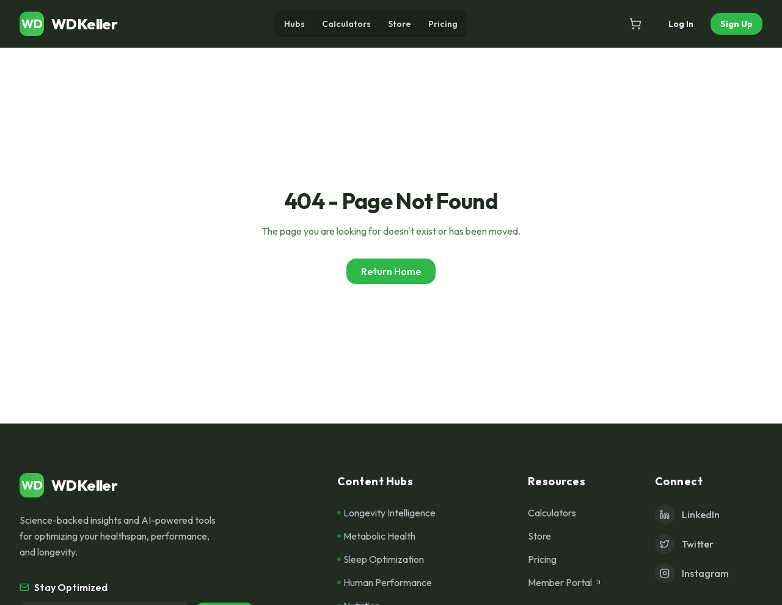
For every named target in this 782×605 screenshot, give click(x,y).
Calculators (346, 23)
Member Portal (565, 582)
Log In (680, 23)
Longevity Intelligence (386, 513)
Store (399, 23)
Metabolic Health (376, 536)
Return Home (391, 271)
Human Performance (384, 582)
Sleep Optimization (380, 559)
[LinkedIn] (708, 514)
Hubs (294, 23)
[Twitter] (708, 544)
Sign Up (736, 23)
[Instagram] (708, 573)
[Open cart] (635, 24)
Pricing (443, 23)
